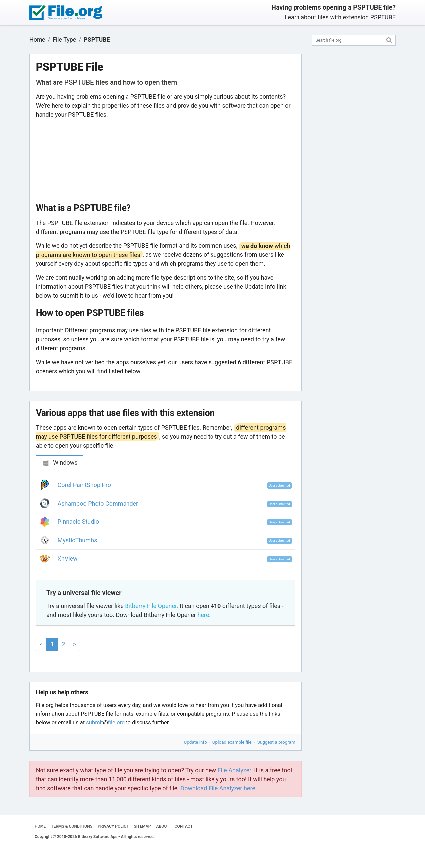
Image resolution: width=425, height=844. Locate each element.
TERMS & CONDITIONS (71, 826)
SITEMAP (142, 826)
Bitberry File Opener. (151, 605)
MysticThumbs (77, 540)
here (203, 614)
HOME (40, 826)
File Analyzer (234, 770)
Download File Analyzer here (217, 788)
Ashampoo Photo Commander (98, 503)
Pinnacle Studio (78, 521)
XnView (68, 558)
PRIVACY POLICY (113, 826)
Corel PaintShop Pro (84, 484)
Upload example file (232, 742)
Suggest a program (276, 742)
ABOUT (162, 826)
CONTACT (184, 826)
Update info (195, 742)
